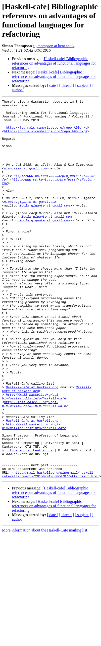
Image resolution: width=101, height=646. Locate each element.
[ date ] (52, 85)
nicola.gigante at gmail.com (30, 222)
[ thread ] (66, 85)
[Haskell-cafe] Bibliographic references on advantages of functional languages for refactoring (54, 63)
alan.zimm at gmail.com (25, 182)
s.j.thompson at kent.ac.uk (53, 46)
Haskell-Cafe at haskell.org (32, 445)
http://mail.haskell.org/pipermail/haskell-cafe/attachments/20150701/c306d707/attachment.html (50, 549)
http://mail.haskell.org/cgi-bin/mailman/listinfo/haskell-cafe (34, 456)
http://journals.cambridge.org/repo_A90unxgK (47, 133)
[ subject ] (83, 85)
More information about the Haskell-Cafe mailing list (44, 606)
